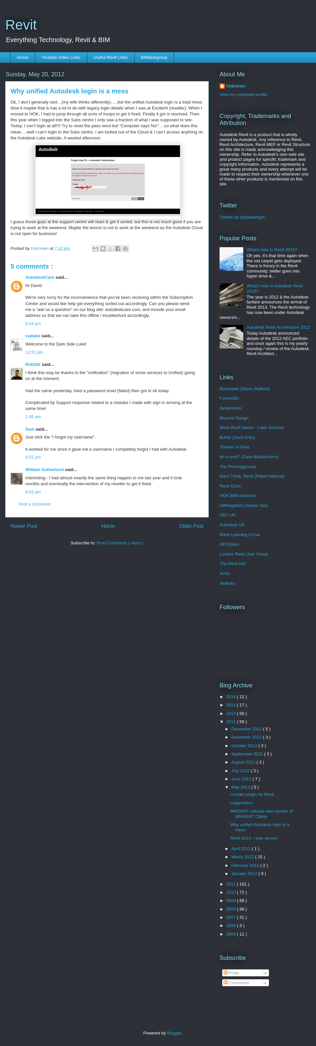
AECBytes (229, 544)
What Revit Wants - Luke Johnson (252, 427)
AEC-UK (228, 514)
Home (23, 57)
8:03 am (33, 491)
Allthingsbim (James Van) (244, 505)
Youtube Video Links (60, 57)
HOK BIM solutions (238, 495)
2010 (231, 892)
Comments (236, 982)
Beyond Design (234, 418)
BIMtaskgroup (154, 57)
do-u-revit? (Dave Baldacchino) (249, 456)
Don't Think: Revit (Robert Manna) (252, 476)
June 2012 (241, 778)
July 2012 (241, 770)
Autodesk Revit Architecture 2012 (278, 327)
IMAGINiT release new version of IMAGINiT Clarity (261, 814)
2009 (231, 900)
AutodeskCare (40, 277)
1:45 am (33, 416)
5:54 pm (33, 323)
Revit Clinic (230, 486)
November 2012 (247, 737)
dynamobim (231, 408)
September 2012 (247, 753)
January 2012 (244, 873)
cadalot (33, 335)
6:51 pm (33, 457)
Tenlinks (227, 583)
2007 (231, 917)
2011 (231, 884)
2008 (231, 909)
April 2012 (241, 848)
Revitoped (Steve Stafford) (245, 388)
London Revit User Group (244, 554)
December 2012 (247, 728)
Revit (21, 25)
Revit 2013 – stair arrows (253, 838)
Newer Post (24, 526)
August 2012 (244, 762)
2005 (231, 934)
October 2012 (244, 745)
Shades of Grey (234, 446)
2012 (231, 721)
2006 (231, 925)
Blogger (174, 1033)
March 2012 (243, 856)
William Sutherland (45, 469)
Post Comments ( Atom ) (120, 542)
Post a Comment (35, 504)
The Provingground (238, 466)
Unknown (236, 85)
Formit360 (229, 398)
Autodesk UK (232, 524)
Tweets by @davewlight (242, 217)
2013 (231, 713)
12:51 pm (34, 352)
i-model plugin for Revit (252, 794)
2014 (231, 704)
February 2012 (245, 865)
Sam (30, 429)
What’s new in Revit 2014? (272, 249)
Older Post (191, 526)
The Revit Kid (232, 563)
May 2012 (241, 787)
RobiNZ (33, 364)
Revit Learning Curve (240, 534)
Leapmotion (241, 802)
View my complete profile (243, 94)
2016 (231, 696)
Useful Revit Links (110, 57)
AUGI (225, 573)
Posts (231, 972)
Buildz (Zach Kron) (237, 437)
